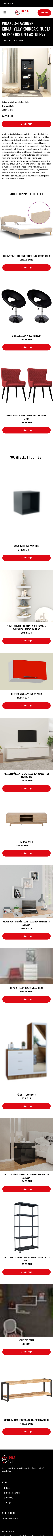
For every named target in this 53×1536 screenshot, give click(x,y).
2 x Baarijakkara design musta (26, 335)
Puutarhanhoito (13, 1493)
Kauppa (44, 12)
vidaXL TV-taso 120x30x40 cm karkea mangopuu (26, 1420)
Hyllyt (20, 40)
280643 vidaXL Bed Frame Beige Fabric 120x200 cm (26, 255)
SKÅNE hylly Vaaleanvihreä (27, 546)
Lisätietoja (26, 124)
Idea (8, 1488)
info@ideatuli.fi (8, 3)
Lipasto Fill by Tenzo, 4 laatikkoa (26, 987)
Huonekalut (9, 40)
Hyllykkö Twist (26, 1340)
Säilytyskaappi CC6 (26, 1094)
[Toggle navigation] (5, 12)
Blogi (8, 1502)
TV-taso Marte (26, 841)
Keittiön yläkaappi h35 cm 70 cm (26, 693)
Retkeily (9, 1497)
